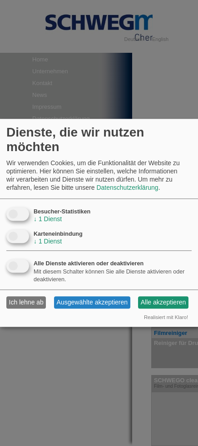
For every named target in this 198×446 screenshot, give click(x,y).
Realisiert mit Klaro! (166, 317)
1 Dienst (48, 219)
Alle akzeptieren (163, 302)
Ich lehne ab (26, 302)
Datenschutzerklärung (127, 188)
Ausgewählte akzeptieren (92, 302)
